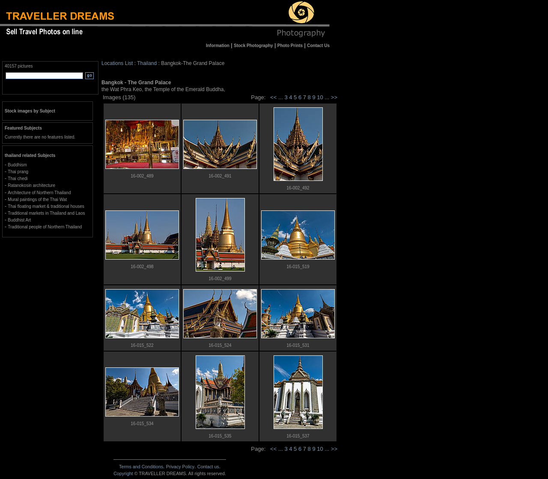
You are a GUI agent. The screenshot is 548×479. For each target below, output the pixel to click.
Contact (208, 466)
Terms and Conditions (141, 466)
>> (334, 97)
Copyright (123, 473)
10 (321, 97)
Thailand (147, 63)
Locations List (117, 63)
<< (273, 97)
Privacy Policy (180, 466)
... (281, 97)
